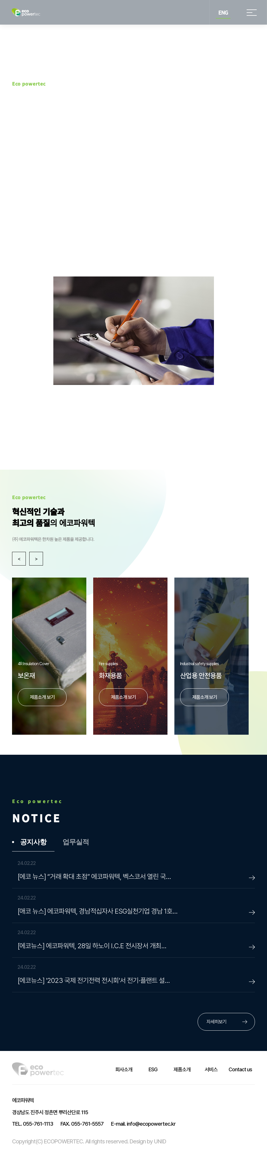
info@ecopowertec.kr (143, 1124)
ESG (153, 1070)
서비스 (211, 1070)
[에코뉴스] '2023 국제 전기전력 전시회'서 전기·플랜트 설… (93, 981)
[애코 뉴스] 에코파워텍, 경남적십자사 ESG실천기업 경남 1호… (97, 912)
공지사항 (33, 842)
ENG (223, 12)
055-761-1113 (32, 1124)
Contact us (240, 1070)
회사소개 (123, 1070)
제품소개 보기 (204, 697)
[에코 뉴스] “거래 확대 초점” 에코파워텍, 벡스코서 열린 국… (94, 877)
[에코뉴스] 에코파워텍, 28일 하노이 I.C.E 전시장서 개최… (91, 946)
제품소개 (182, 1070)
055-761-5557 (82, 1124)
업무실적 (75, 842)
